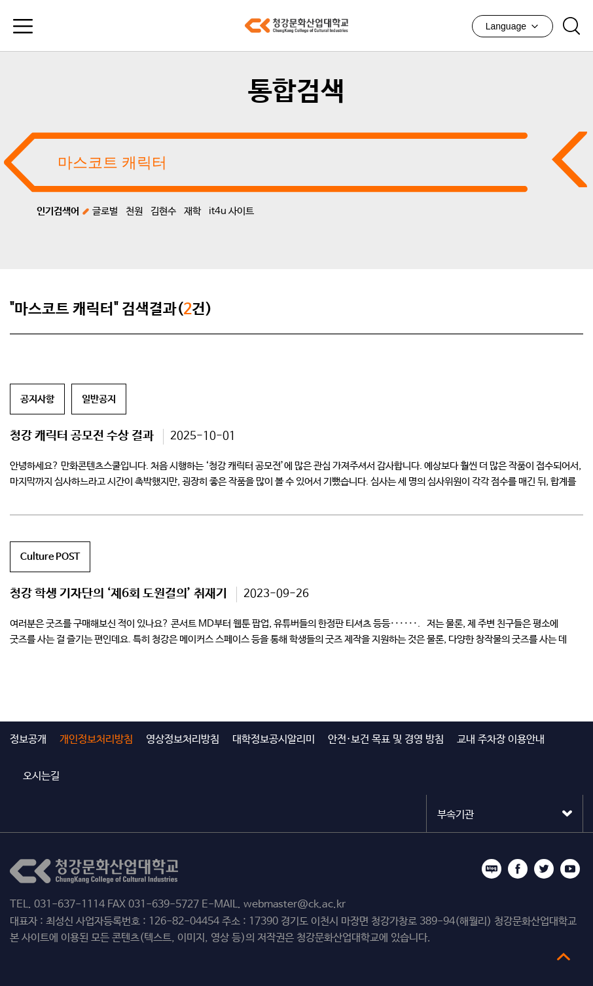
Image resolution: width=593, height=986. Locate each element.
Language (512, 26)
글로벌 (105, 211)
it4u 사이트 (231, 211)
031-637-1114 (69, 904)
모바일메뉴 (23, 26)
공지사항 (37, 399)
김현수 (163, 211)
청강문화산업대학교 (296, 25)
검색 (571, 26)
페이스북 (518, 869)
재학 (192, 211)
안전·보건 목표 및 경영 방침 (386, 739)
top (563, 956)
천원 (134, 211)
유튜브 (570, 869)
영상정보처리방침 (182, 739)
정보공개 (28, 739)
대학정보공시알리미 (273, 739)
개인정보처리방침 (96, 739)
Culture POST (50, 556)
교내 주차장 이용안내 (501, 739)
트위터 (544, 869)
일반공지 (99, 399)
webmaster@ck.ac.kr (294, 904)
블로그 (491, 869)
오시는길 (41, 776)
